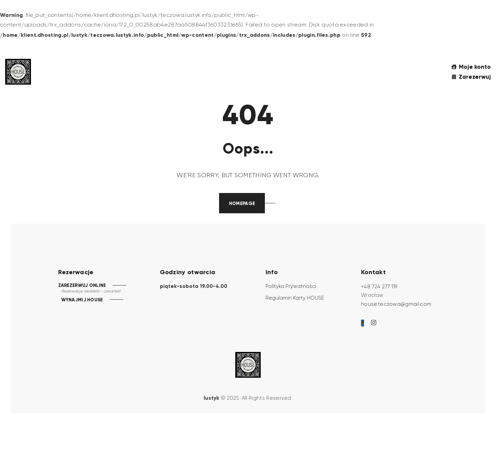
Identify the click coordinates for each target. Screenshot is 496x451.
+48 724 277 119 (379, 286)
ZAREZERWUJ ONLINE (82, 285)
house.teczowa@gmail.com (396, 304)
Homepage (242, 203)
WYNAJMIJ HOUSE (82, 300)
